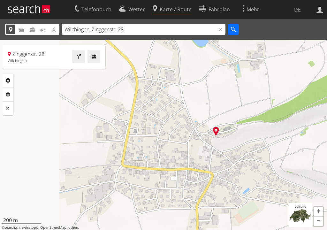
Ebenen (8, 94)
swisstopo (30, 227)
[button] (318, 212)
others (73, 227)
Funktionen (8, 108)
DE (297, 9)
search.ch (12, 227)
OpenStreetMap (53, 227)
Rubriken (8, 80)
